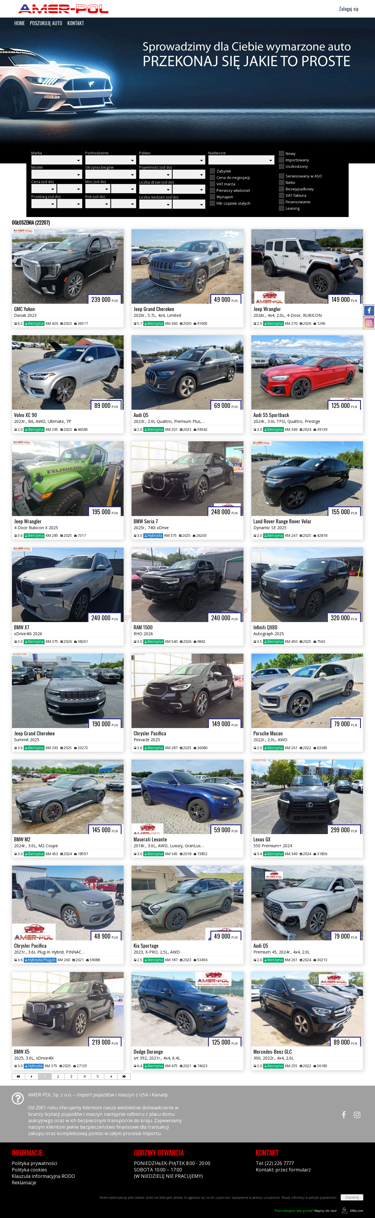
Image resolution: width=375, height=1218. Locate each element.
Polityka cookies (29, 1169)
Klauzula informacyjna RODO (43, 1176)
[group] (187, 87)
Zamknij (352, 1197)
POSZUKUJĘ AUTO (46, 23)
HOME (19, 23)
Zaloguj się (346, 8)
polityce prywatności (322, 1197)
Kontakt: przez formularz (283, 1169)
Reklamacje (24, 1182)
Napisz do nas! (306, 1210)
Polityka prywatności (34, 1163)
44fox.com (351, 1210)
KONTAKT (75, 23)
